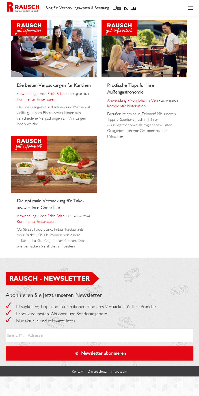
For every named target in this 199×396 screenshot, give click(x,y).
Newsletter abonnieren (103, 353)
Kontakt (130, 8)
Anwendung (26, 93)
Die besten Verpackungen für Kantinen (54, 85)
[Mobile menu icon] (190, 8)
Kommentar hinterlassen (36, 99)
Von (52, 93)
